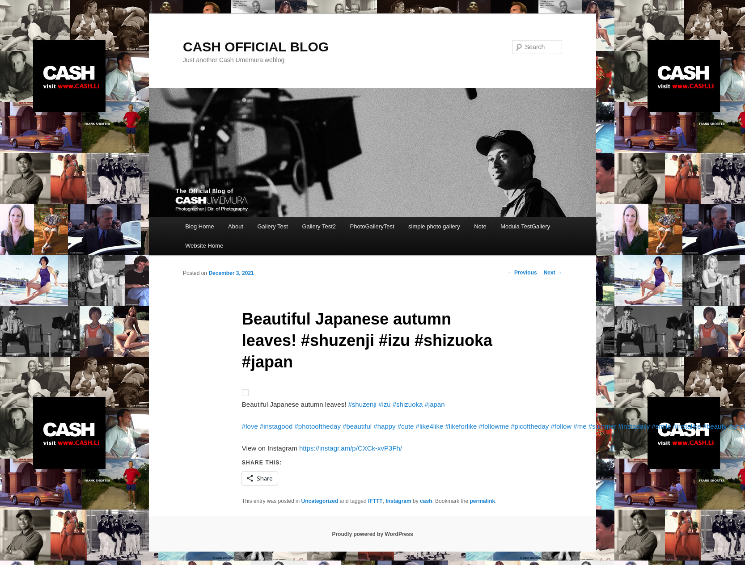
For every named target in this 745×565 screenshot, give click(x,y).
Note (480, 226)
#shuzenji (362, 404)
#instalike (687, 426)
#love (250, 426)
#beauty (715, 426)
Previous (522, 273)
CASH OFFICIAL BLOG (256, 46)
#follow (560, 426)
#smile (661, 426)
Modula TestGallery (525, 226)
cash (426, 501)
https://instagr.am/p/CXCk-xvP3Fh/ (350, 448)
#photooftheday (317, 426)
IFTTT (375, 501)
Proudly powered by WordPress (372, 534)
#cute (406, 426)
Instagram (398, 501)
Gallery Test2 (319, 226)
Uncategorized (320, 501)
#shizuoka (408, 404)
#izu (384, 404)
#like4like (430, 426)
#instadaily (634, 426)
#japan (435, 404)
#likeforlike (461, 426)
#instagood (276, 426)
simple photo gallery (434, 226)
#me (579, 426)
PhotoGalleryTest (372, 226)
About (235, 226)
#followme (494, 426)
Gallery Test (272, 226)
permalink (482, 501)
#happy (384, 426)
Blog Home (199, 226)
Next (553, 273)
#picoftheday (530, 426)
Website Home (204, 245)
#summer (602, 426)
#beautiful (357, 426)
